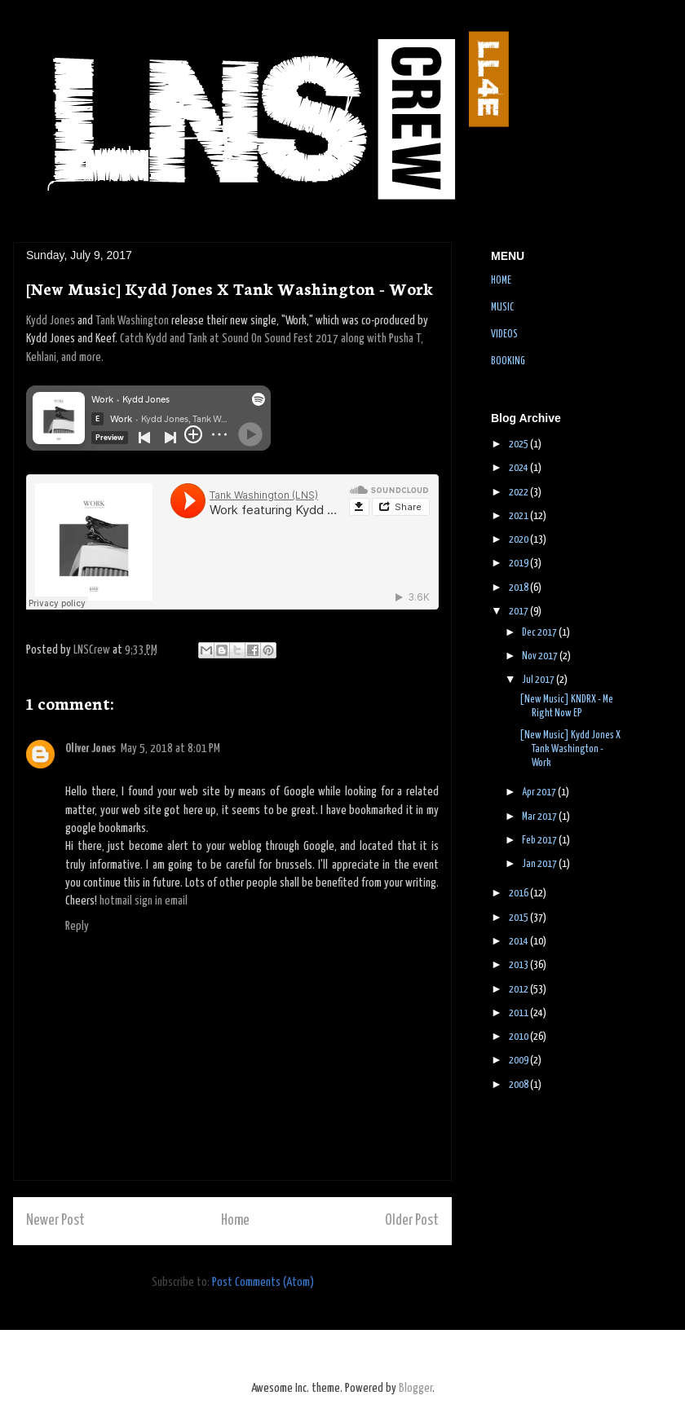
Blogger (415, 1388)
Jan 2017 (540, 864)
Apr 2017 (540, 792)
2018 (519, 588)
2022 (519, 492)
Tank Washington (132, 321)
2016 (519, 893)
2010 (519, 1037)
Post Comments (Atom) (263, 1282)
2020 (519, 540)
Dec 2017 (540, 632)
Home (235, 1220)
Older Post (412, 1220)
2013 (519, 965)
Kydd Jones (50, 321)
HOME (501, 280)
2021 (519, 516)
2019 (519, 563)
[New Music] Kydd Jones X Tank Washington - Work (570, 749)
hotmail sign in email (143, 901)
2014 (519, 941)
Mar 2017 (540, 817)
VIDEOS (504, 334)
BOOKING (508, 361)
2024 (519, 468)
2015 (519, 918)
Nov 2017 (540, 656)
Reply (77, 926)
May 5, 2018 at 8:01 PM (170, 748)
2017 (519, 611)
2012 (519, 989)
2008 (519, 1085)
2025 (519, 444)
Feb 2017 (540, 840)
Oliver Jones (90, 748)
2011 (519, 1013)
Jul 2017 (539, 680)
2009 (519, 1060)
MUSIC (502, 307)
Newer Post (55, 1220)
